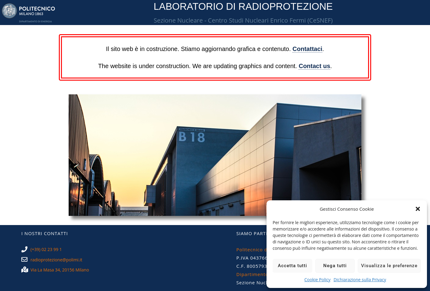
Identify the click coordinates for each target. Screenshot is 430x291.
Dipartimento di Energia (265, 274)
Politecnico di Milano (261, 249)
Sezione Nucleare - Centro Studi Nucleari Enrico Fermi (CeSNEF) (243, 20)
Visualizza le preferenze (389, 265)
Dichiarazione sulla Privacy (360, 279)
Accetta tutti (292, 265)
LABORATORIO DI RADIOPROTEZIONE (243, 6)
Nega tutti (335, 265)
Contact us (314, 66)
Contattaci (307, 48)
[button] (418, 209)
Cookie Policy (317, 279)
